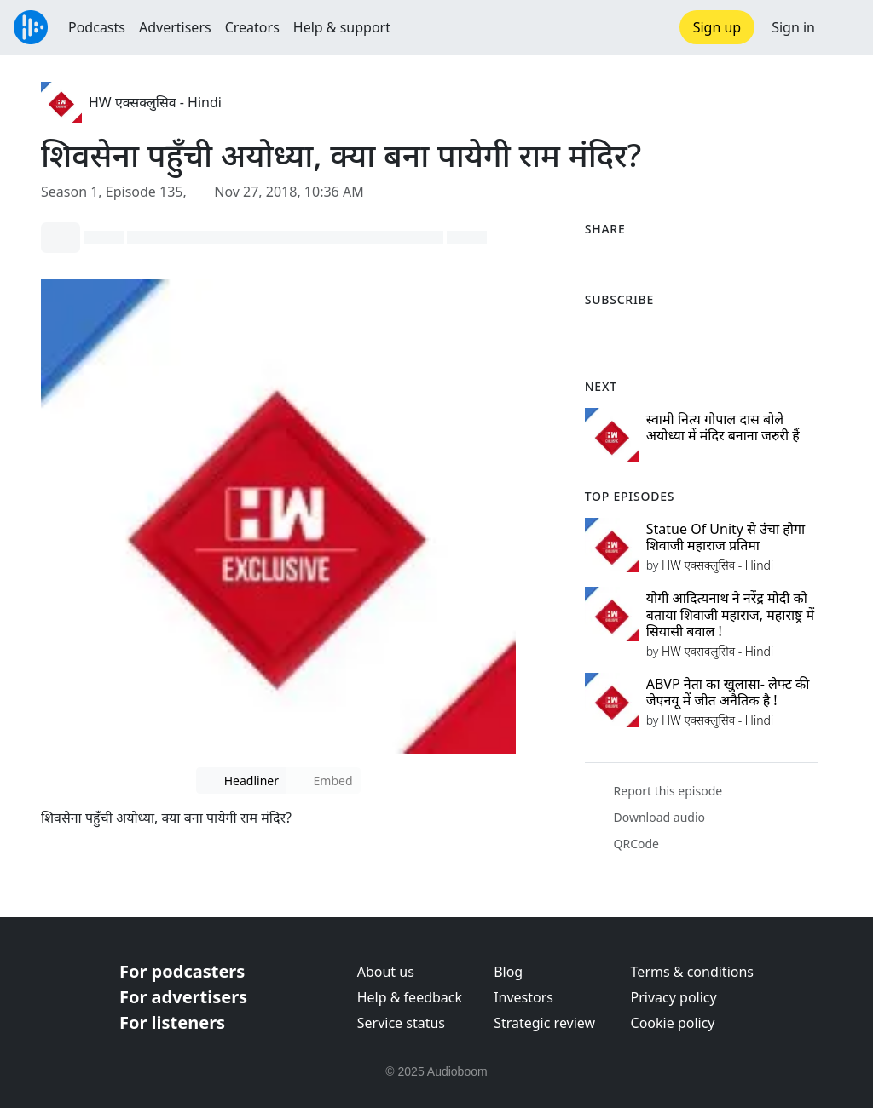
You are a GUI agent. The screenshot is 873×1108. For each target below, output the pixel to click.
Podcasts (96, 27)
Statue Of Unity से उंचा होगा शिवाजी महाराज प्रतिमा (725, 537)
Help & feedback (409, 997)
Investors (523, 997)
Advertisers (175, 27)
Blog (508, 971)
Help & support (341, 27)
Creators (252, 27)
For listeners (172, 1022)
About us (385, 971)
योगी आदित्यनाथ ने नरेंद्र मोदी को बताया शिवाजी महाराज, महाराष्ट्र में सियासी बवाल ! (730, 614)
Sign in (793, 27)
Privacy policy (674, 997)
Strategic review (544, 1022)
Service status (401, 1022)
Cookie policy (673, 1022)
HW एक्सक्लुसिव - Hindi (155, 102)
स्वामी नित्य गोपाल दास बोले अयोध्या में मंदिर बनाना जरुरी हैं (723, 427)
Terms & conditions (692, 971)
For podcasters (182, 971)
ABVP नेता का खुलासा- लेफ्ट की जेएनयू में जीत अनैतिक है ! (728, 692)
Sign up (717, 27)
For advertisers (183, 996)
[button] (844, 27)
